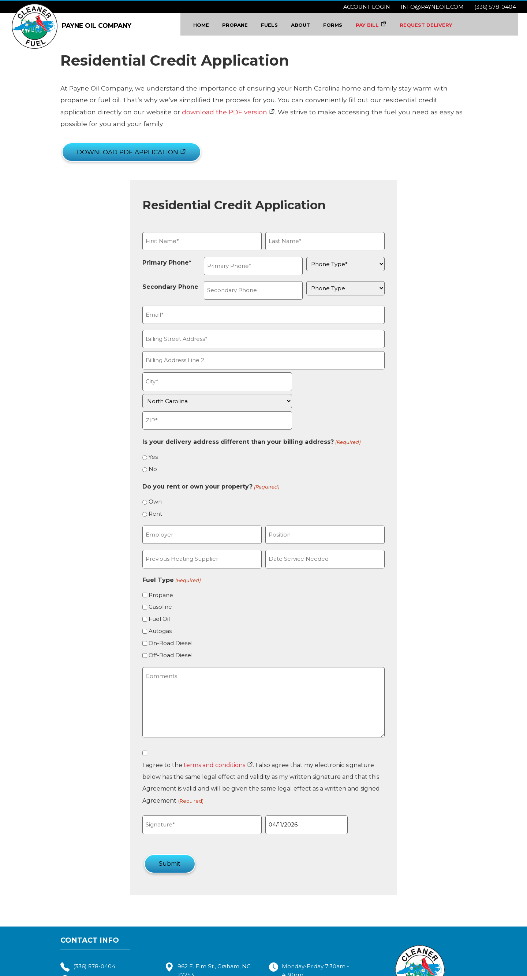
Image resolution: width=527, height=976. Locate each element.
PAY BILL (374, 25)
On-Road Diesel (151, 614)
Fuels (275, 25)
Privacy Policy (309, 970)
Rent (136, 485)
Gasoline (141, 578)
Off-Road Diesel (151, 626)
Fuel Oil (140, 590)
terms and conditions (195, 736)
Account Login (366, 7)
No (134, 440)
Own (136, 473)
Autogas (141, 602)
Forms (339, 25)
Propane (239, 25)
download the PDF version (74, 114)
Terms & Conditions (263, 970)
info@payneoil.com (432, 7)
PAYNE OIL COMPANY (71, 24)
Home (204, 25)
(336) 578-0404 (495, 7)
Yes (134, 428)
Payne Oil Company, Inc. (204, 970)
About (306, 25)
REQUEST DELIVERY (435, 25)
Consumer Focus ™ (375, 970)
